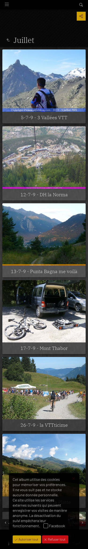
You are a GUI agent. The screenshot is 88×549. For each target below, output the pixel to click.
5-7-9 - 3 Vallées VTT (44, 117)
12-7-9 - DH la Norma (44, 194)
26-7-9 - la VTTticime (44, 425)
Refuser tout (56, 539)
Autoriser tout (28, 539)
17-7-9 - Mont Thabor (44, 348)
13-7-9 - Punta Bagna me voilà (44, 271)
